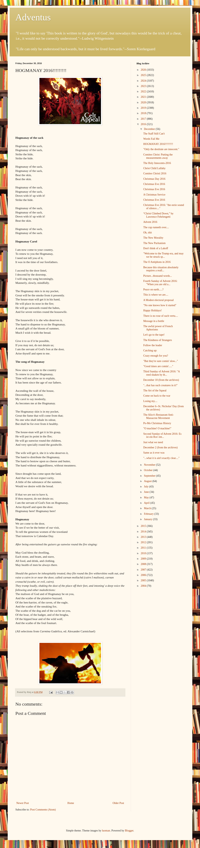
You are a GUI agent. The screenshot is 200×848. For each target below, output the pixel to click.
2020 (144, 102)
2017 (144, 118)
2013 (144, 537)
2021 (144, 96)
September (150, 475)
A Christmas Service (154, 194)
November (150, 464)
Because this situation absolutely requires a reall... (160, 269)
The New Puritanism (154, 243)
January (148, 519)
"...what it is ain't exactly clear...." (161, 458)
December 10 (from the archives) (161, 379)
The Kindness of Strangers (157, 340)
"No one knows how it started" (159, 305)
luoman (106, 830)
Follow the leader (152, 345)
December (150, 129)
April (147, 502)
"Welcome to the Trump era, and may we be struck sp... (163, 255)
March (148, 508)
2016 (144, 124)
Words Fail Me (151, 138)
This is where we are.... (155, 294)
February (149, 513)
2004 (144, 585)
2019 (144, 107)
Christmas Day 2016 (154, 178)
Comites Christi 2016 (154, 173)
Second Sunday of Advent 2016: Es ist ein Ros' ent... (162, 435)
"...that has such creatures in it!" (160, 385)
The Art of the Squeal (155, 390)
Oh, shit (147, 232)
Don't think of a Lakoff (155, 248)
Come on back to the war (156, 395)
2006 (144, 575)
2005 (144, 580)
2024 (144, 80)
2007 (144, 569)
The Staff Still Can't (154, 133)
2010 (144, 553)
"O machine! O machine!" (157, 428)
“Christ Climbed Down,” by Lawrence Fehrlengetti (158, 215)
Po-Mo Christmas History (157, 423)
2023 (144, 86)
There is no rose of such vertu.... (160, 315)
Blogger (129, 830)
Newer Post (22, 803)
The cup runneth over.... (156, 227)
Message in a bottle (153, 321)
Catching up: (150, 350)
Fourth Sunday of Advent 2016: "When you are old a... (160, 283)
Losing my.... (150, 401)
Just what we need (153, 442)
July (146, 486)
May (146, 497)
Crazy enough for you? (155, 355)
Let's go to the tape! (154, 334)
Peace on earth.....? (153, 289)
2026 (144, 69)
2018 (144, 113)
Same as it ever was (153, 452)
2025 (144, 75)
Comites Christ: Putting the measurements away (158, 156)
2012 (144, 542)
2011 (144, 547)
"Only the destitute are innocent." (161, 149)
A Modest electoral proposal (158, 300)
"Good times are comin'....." (158, 366)
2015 (144, 526)
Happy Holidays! (152, 310)
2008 (144, 564)
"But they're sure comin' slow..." (160, 361)
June (146, 491)
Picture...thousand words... (157, 275)
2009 (144, 558)
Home (71, 803)
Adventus (33, 17)
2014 (144, 531)
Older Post (118, 803)
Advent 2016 (150, 222)
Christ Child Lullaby (154, 168)
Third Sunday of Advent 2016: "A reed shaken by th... (161, 373)
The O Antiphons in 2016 (157, 262)
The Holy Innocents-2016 (157, 163)
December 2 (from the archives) (160, 447)
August (148, 481)
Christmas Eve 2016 (154, 184)
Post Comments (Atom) (43, 809)
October (148, 470)
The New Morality (153, 237)
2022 (144, 91)
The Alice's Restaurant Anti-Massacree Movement (158, 416)
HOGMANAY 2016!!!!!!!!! (158, 144)
